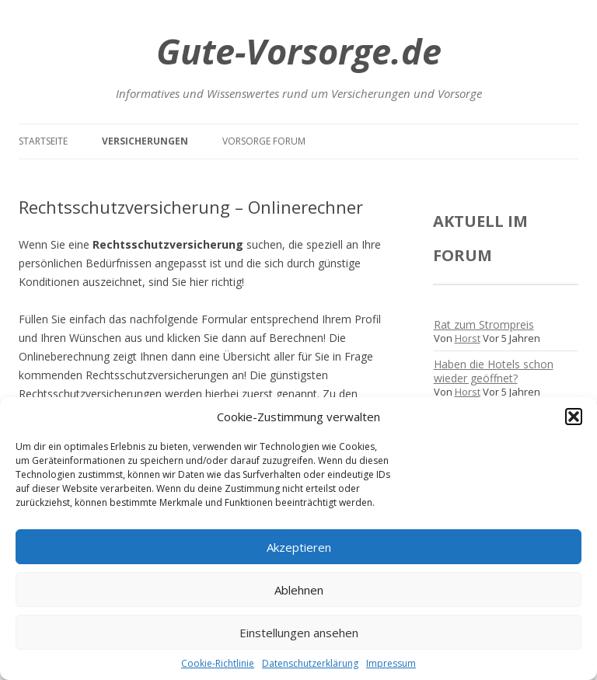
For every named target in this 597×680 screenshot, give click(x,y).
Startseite (43, 141)
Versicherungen (145, 141)
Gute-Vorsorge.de (299, 51)
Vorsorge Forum (263, 141)
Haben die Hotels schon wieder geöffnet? (493, 371)
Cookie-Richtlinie (217, 663)
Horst (467, 338)
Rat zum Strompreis (484, 324)
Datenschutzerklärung (310, 663)
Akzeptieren (299, 547)
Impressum (391, 663)
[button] (573, 416)
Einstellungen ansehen (298, 632)
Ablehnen (298, 590)
